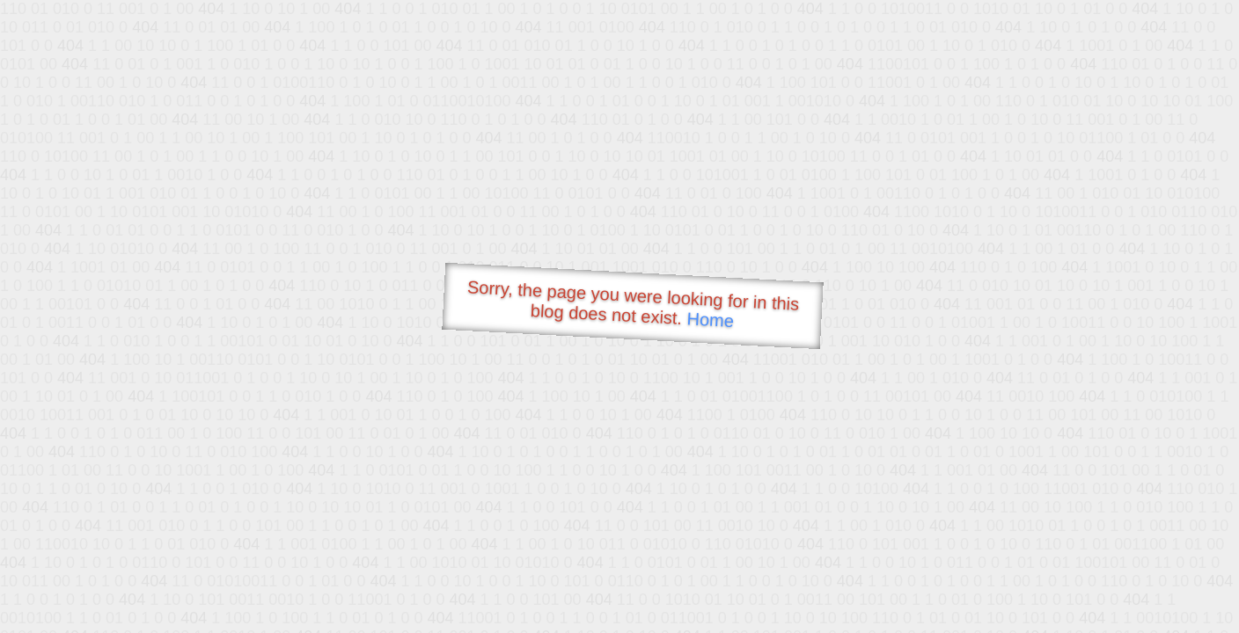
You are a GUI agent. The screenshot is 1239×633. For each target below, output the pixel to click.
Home (710, 320)
